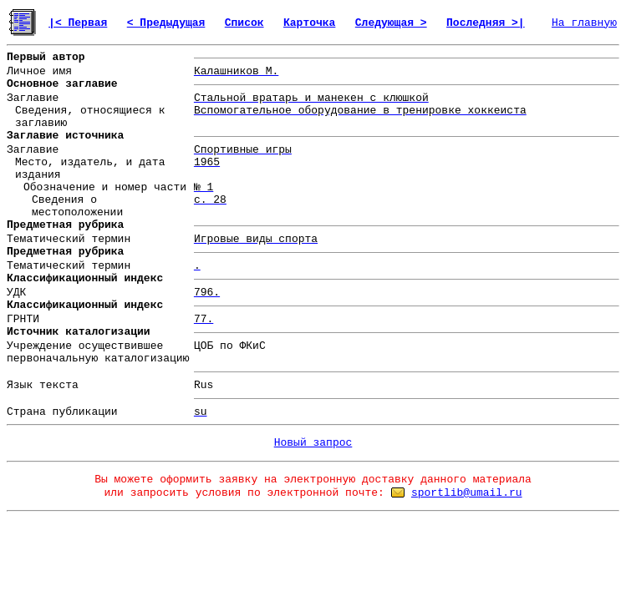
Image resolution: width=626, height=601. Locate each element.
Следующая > (391, 23)
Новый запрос (313, 443)
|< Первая (77, 23)
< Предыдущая (166, 23)
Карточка (309, 23)
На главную (584, 23)
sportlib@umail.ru (466, 493)
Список (244, 23)
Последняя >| (485, 23)
